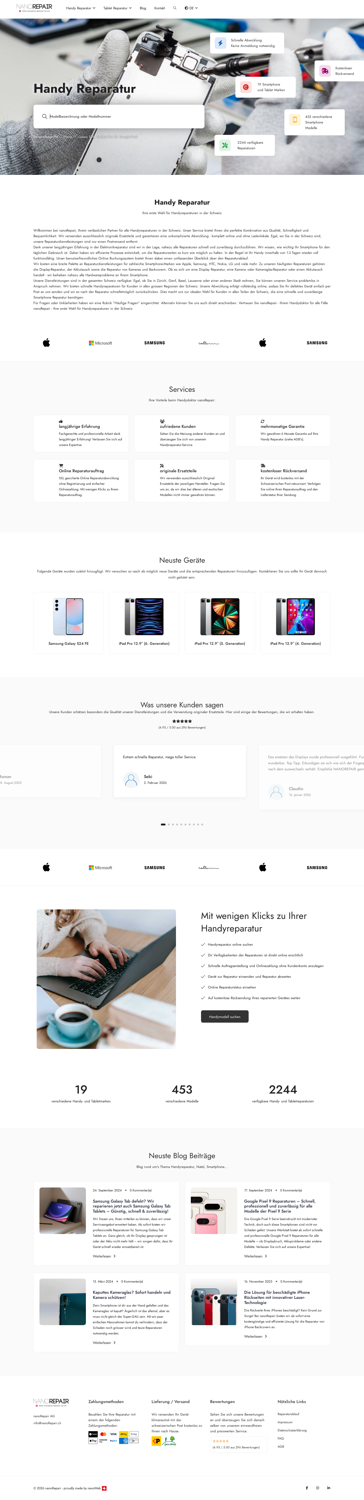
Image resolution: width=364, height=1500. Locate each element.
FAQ (281, 1438)
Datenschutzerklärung (292, 1430)
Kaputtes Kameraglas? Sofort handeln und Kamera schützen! (132, 1294)
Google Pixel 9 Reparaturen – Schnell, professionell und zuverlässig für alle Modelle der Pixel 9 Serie (280, 1206)
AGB (281, 1446)
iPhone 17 (69, 136)
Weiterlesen (104, 1256)
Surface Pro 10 (107, 136)
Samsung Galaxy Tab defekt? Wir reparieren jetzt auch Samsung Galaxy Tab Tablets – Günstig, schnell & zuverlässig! (132, 1206)
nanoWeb (94, 1488)
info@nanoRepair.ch (47, 1423)
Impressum (285, 1422)
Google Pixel (128, 136)
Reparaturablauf (288, 1414)
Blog (143, 8)
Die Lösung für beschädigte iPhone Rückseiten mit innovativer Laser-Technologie (277, 1297)
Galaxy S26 (86, 136)
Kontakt (159, 8)
